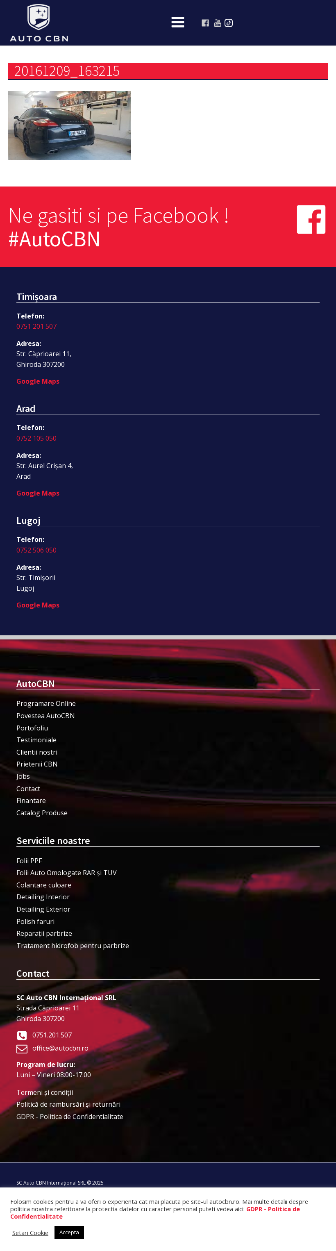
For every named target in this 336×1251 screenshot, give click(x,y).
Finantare (31, 800)
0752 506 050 (36, 550)
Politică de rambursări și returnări (68, 1104)
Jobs (23, 776)
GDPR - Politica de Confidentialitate (69, 1116)
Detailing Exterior (43, 909)
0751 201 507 (36, 326)
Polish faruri (35, 921)
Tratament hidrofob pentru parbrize (72, 945)
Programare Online (46, 703)
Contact (28, 788)
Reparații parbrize (44, 933)
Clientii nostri (36, 752)
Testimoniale (36, 739)
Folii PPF (29, 860)
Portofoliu (32, 727)
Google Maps (37, 381)
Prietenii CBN (37, 764)
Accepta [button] (69, 1232)
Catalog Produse (42, 812)
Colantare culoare (43, 884)
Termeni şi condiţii (44, 1092)
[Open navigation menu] (178, 22)
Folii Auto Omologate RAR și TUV (66, 872)
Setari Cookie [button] (30, 1232)
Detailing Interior (43, 896)
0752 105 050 (36, 438)
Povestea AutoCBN (45, 715)
